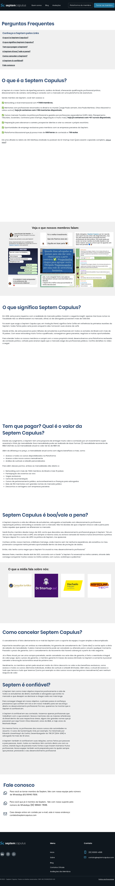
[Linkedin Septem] (2, 854)
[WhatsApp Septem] (14, 854)
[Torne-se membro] (104, 5)
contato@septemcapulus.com (23, 815)
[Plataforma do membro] (80, 5)
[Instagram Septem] (8, 854)
